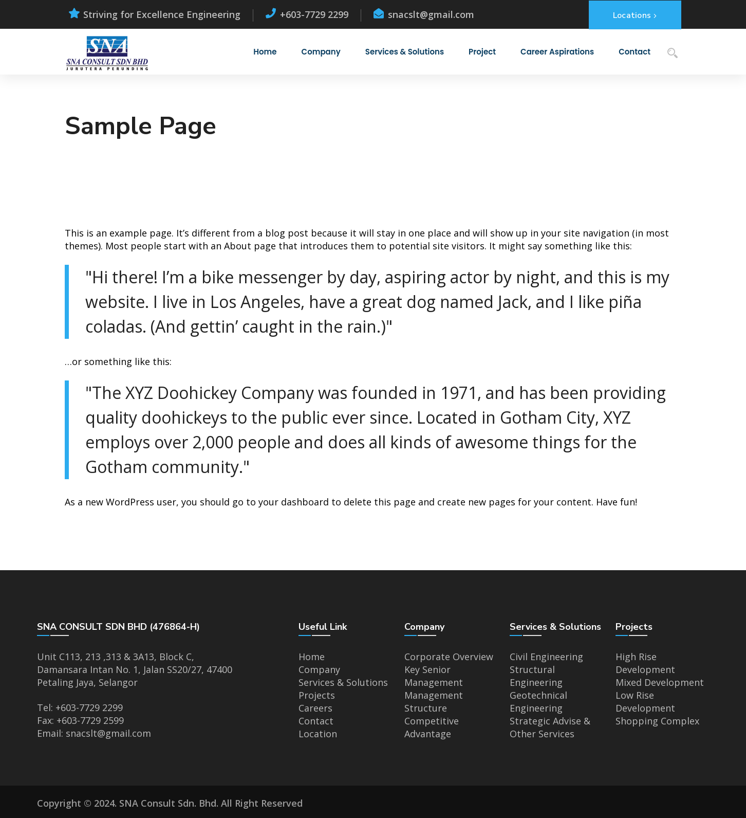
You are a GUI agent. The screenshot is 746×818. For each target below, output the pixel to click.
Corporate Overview (448, 656)
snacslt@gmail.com (108, 733)
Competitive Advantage (431, 727)
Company (319, 669)
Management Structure (433, 701)
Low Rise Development (645, 701)
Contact (316, 721)
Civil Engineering (546, 656)
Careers (315, 708)
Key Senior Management (433, 675)
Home (312, 656)
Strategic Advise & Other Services (550, 727)
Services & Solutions (343, 682)
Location (318, 734)
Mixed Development (660, 682)
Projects (317, 695)
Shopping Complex (657, 721)
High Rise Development (645, 663)
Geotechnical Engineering (538, 701)
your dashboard (293, 502)
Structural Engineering (536, 675)
